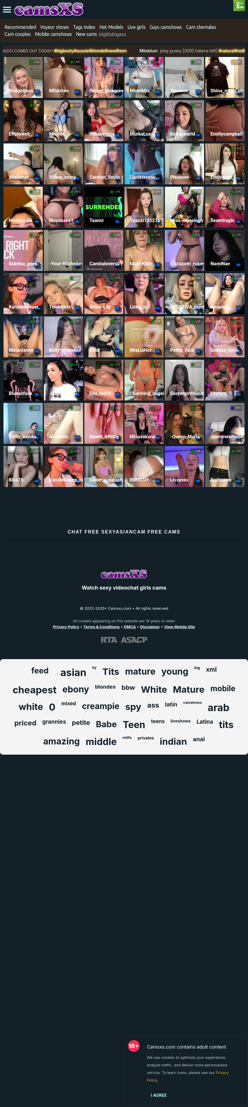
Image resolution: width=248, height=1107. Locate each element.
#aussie (94, 50)
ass (153, 705)
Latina (204, 721)
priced (25, 723)
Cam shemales (201, 27)
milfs (126, 737)
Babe (106, 724)
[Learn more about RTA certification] (109, 639)
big (197, 667)
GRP (238, 61)
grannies (54, 721)
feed (40, 670)
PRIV (37, 278)
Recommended (20, 27)
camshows (192, 702)
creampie (100, 706)
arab (218, 707)
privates (146, 737)
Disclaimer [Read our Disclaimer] (150, 626)
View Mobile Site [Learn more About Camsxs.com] (179, 626)
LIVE (37, 61)
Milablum (161, 50)
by (94, 667)
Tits (110, 671)
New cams (86, 34)
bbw (128, 687)
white (31, 706)
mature (140, 671)
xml (211, 669)
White (154, 689)
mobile (222, 688)
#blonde (110, 50)
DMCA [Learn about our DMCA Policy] (130, 626)
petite (81, 722)
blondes (105, 687)
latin (171, 704)
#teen (134, 50)
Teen (134, 724)
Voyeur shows (54, 27)
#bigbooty (77, 50)
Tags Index (84, 27)
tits (226, 724)
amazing (61, 741)
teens (158, 721)
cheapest (35, 690)
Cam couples (17, 34)
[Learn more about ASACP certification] (134, 639)
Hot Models (111, 27)
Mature (189, 689)
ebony (75, 689)
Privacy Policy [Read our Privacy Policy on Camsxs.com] (66, 626)
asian (73, 672)
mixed (68, 703)
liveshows (180, 720)
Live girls (136, 27)
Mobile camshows (53, 34)
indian (173, 741)
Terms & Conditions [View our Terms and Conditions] (101, 626)
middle (101, 741)
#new (123, 50)
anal (199, 739)
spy (133, 706)
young (174, 671)
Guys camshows (166, 27)
